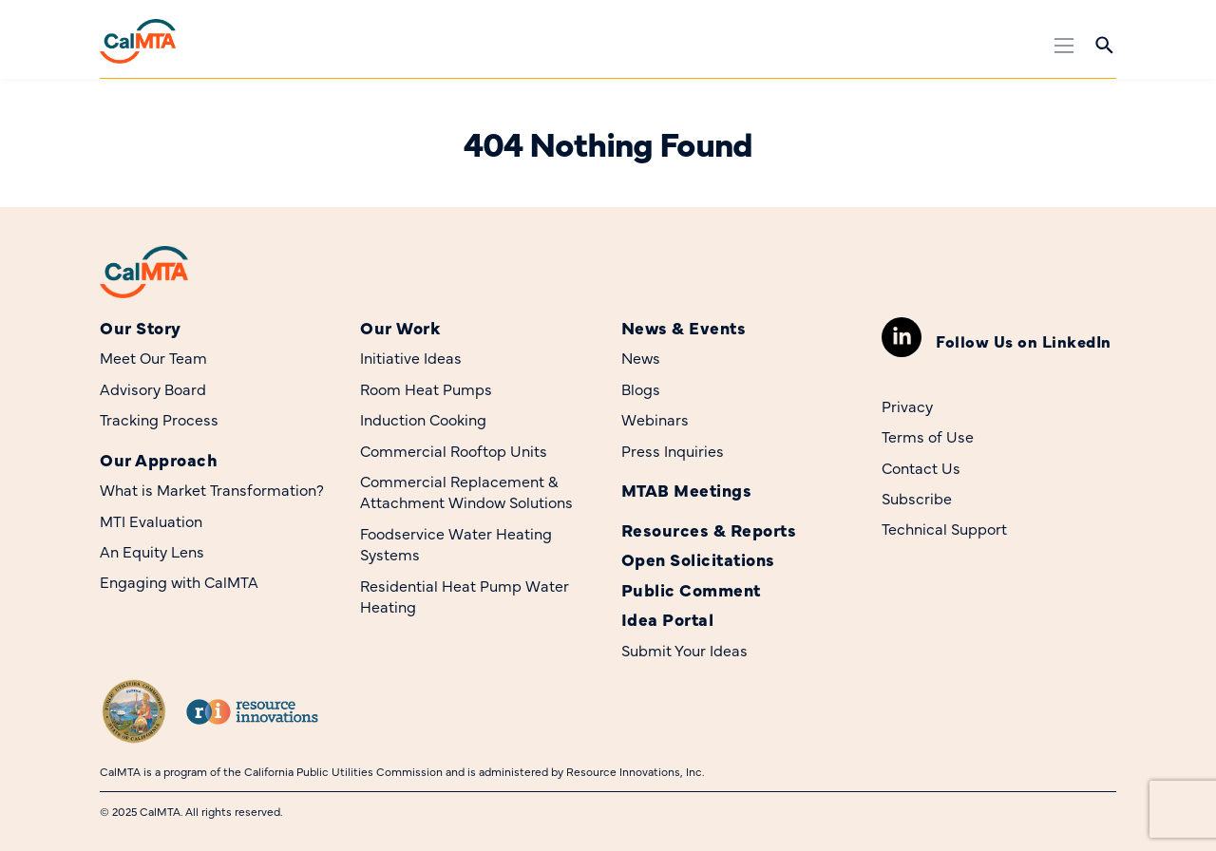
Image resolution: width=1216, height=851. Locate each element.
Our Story (140, 327)
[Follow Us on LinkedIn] (902, 337)
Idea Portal (667, 619)
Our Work (400, 327)
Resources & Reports (709, 529)
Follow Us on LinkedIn (1024, 341)
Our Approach (159, 459)
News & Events (684, 327)
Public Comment (691, 589)
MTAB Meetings (686, 489)
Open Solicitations (698, 559)
